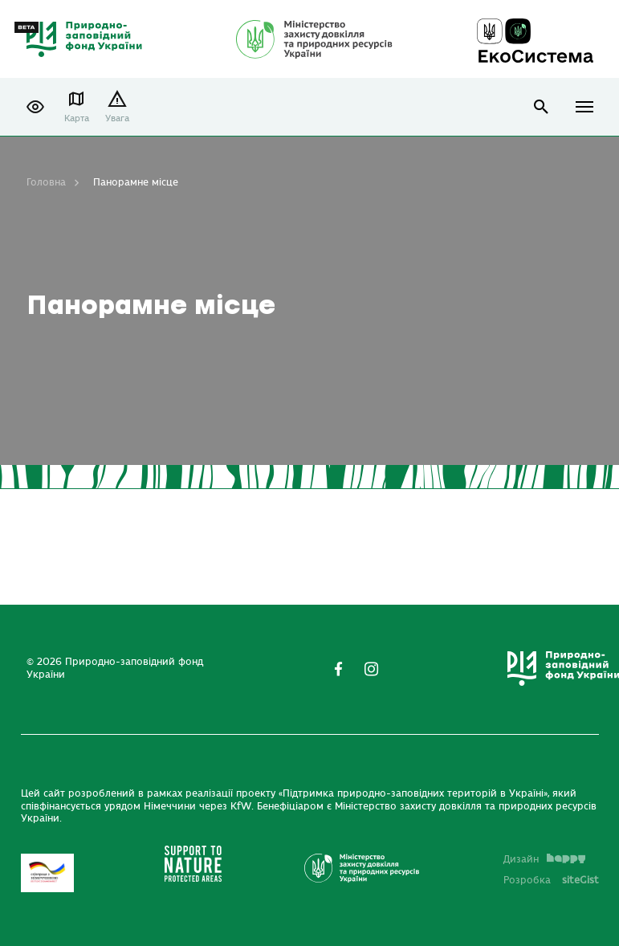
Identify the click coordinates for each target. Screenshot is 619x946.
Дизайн (544, 859)
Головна (46, 182)
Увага (117, 118)
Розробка (551, 880)
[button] (35, 106)
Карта (76, 118)
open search (541, 107)
